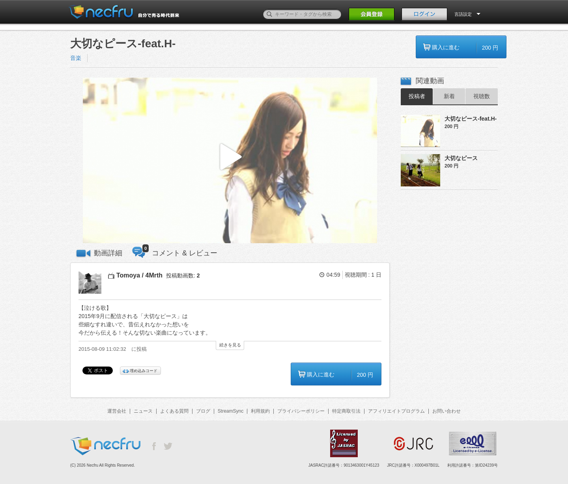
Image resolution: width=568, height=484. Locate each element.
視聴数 (481, 96)
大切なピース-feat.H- (471, 118)
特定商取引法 (346, 411)
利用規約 (260, 411)
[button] (230, 160)
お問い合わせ (446, 411)
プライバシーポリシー (301, 411)
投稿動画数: (183, 275)
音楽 (75, 58)
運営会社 (116, 411)
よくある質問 (174, 411)
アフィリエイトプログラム (396, 411)
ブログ (203, 411)
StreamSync (230, 411)
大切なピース (461, 158)
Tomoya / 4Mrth (139, 275)
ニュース (143, 411)
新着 (449, 96)
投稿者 (417, 96)
